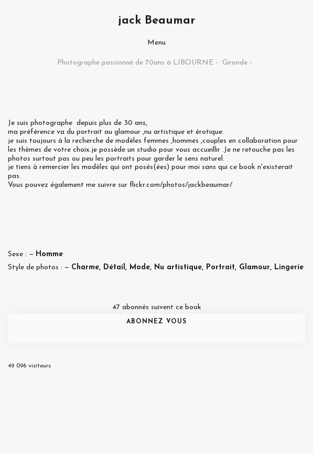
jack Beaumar (156, 21)
